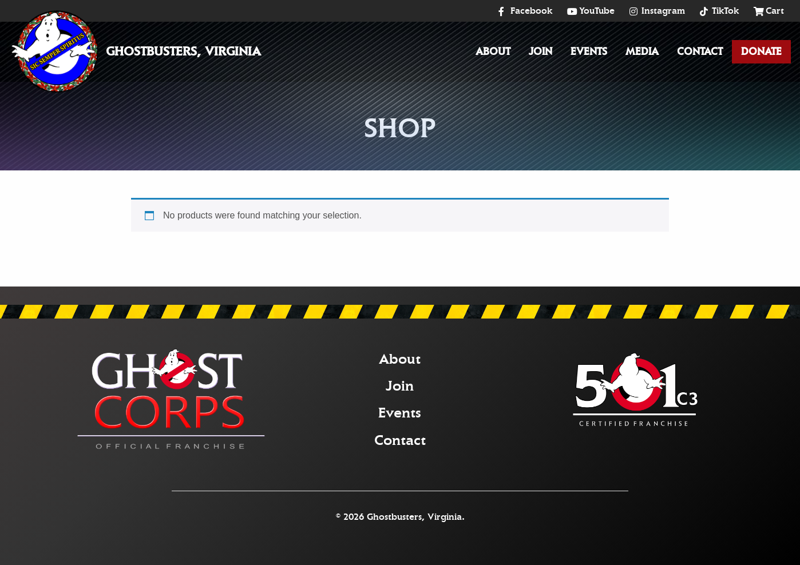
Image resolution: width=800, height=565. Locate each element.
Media (642, 51)
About (493, 51)
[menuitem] (493, 51)
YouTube (597, 10)
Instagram (663, 10)
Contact (700, 51)
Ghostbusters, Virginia (183, 51)
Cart (775, 10)
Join (540, 51)
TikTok (725, 10)
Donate (761, 51)
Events (589, 51)
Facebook (531, 10)
